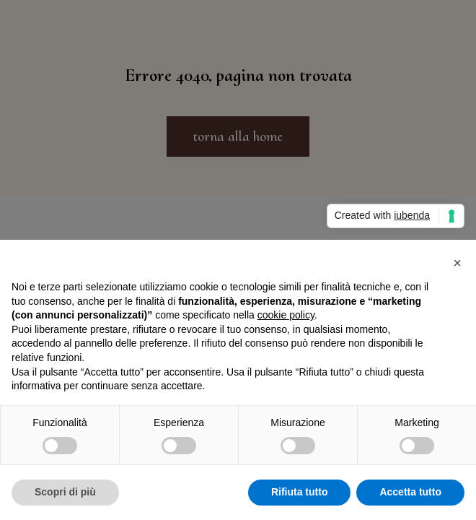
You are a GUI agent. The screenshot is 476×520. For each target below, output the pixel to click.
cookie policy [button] (285, 315)
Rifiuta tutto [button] (299, 492)
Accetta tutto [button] (410, 492)
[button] (457, 262)
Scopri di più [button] (65, 492)
